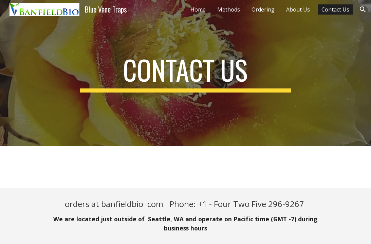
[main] (185, 72)
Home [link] (198, 9)
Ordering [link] (263, 9)
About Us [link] (298, 9)
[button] (363, 9)
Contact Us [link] (335, 9)
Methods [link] (228, 9)
